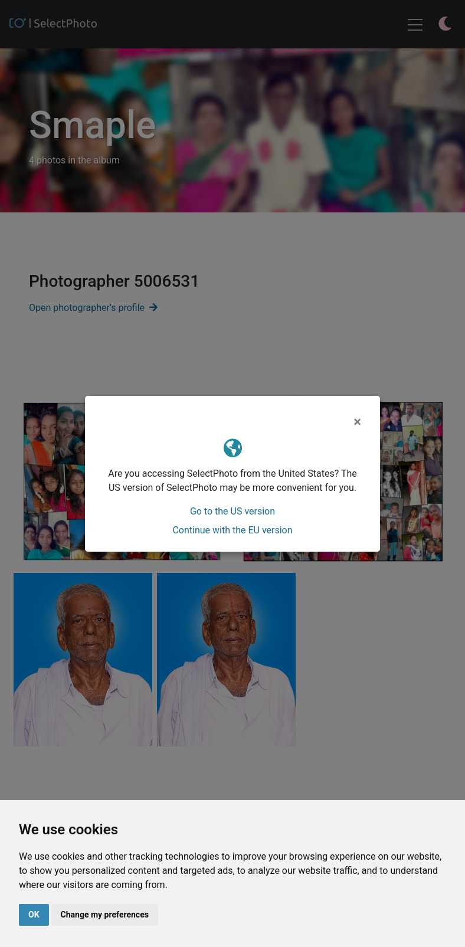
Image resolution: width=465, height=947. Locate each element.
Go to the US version (232, 511)
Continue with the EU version (232, 530)
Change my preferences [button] (105, 914)
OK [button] (34, 914)
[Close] (357, 421)
